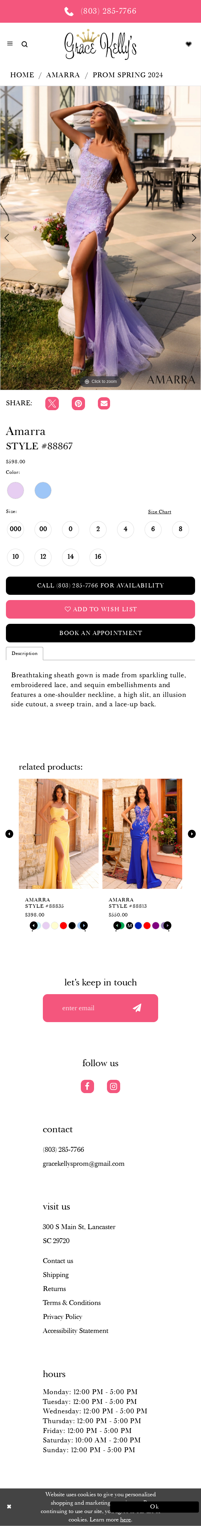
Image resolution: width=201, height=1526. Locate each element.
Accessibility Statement (75, 1331)
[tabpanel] (100, 238)
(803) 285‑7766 (63, 1150)
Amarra (63, 75)
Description (24, 653)
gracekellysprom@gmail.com (84, 1164)
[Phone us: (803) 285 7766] (100, 11)
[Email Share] (104, 403)
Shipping (56, 1275)
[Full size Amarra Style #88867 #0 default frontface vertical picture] (100, 238)
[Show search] (24, 44)
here (125, 1519)
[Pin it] (78, 403)
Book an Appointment (100, 633)
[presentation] (59, 834)
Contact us (58, 1261)
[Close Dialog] (46, 1507)
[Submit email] (137, 1008)
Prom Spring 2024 (128, 75)
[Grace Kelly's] (100, 44)
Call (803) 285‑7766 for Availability (100, 585)
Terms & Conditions (72, 1303)
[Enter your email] (100, 1008)
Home (22, 75)
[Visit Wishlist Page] (188, 44)
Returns (54, 1289)
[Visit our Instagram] (113, 1086)
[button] (10, 44)
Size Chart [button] (159, 512)
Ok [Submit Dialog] (154, 1507)
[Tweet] (52, 403)
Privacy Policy (62, 1317)
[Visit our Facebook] (87, 1086)
